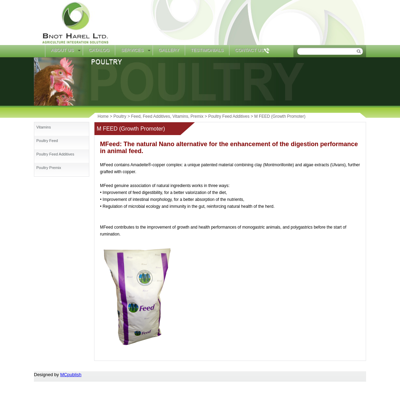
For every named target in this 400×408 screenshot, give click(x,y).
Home (39, 51)
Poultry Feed (47, 141)
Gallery (168, 50)
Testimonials (207, 50)
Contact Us (249, 50)
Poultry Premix (48, 168)
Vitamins (43, 127)
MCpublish (70, 374)
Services (132, 50)
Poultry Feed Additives (55, 154)
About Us (62, 50)
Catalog (99, 50)
